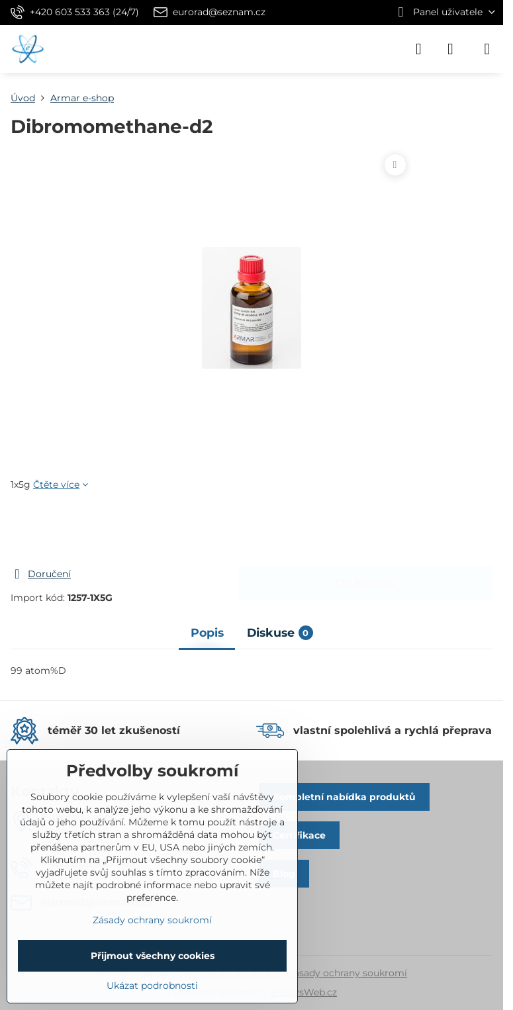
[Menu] (487, 49)
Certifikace (299, 835)
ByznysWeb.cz (304, 992)
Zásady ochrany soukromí (347, 973)
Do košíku (365, 529)
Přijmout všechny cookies (152, 956)
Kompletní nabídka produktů (344, 797)
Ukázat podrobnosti (152, 985)
